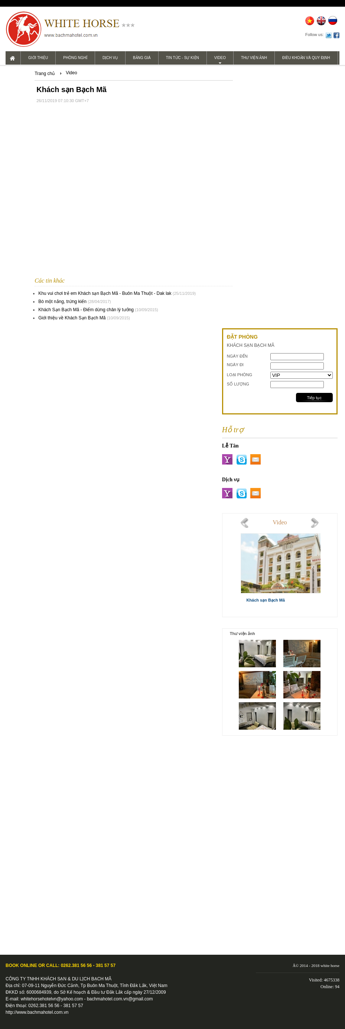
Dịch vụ (110, 58)
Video (220, 58)
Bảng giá (142, 58)
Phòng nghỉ (75, 58)
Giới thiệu (38, 58)
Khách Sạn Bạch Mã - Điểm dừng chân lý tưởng (86, 309)
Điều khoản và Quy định (306, 58)
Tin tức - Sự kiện (182, 58)
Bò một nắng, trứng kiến (62, 301)
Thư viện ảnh (254, 58)
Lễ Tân (230, 446)
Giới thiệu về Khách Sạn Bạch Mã (71, 317)
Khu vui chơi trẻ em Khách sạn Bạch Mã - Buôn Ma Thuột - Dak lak (104, 293)
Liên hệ (20, 71)
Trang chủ (45, 73)
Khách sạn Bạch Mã (265, 600)
